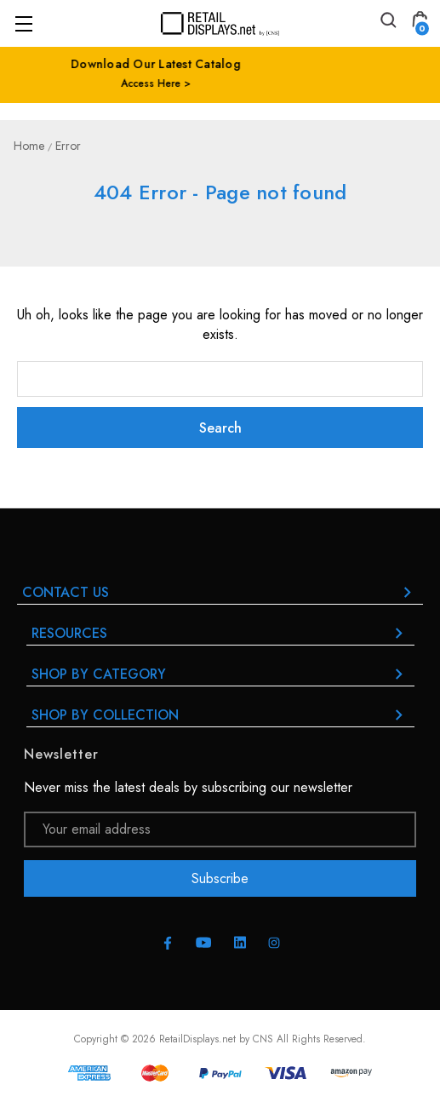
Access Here (215, 83)
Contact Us (220, 592)
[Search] (387, 22)
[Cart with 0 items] (419, 22)
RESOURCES (220, 633)
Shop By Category (220, 674)
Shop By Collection (220, 715)
